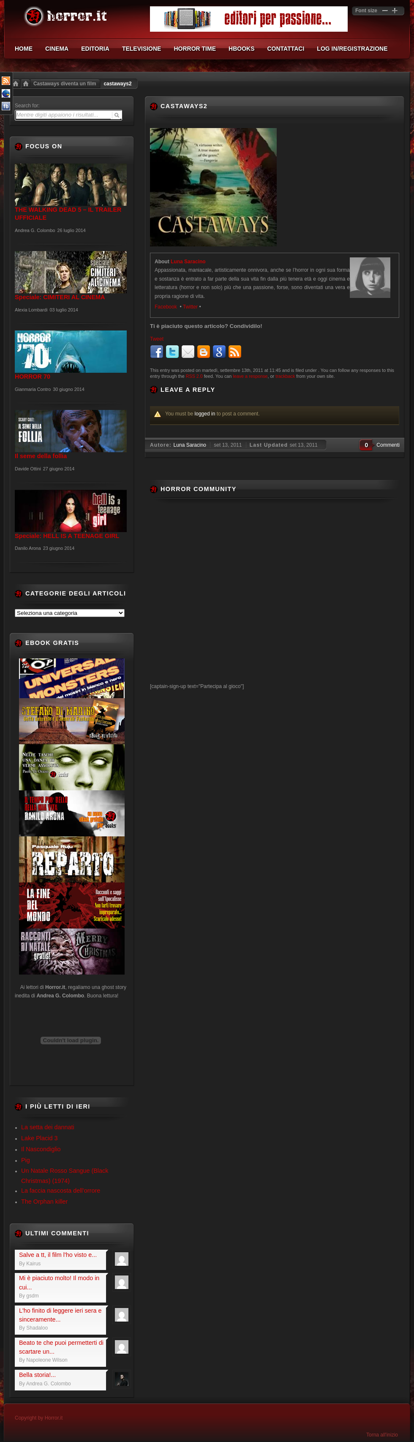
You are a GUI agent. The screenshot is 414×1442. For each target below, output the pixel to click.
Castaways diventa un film (64, 84)
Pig (25, 1160)
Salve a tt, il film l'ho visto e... (58, 1254)
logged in (205, 414)
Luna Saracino (188, 262)
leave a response (250, 376)
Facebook (166, 307)
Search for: (27, 106)
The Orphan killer (44, 1201)
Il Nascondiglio (41, 1149)
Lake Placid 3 (39, 1138)
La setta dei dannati (47, 1127)
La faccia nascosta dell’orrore (60, 1190)
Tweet (156, 339)
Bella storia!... (37, 1374)
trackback (285, 376)
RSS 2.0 (194, 376)
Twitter (190, 307)
